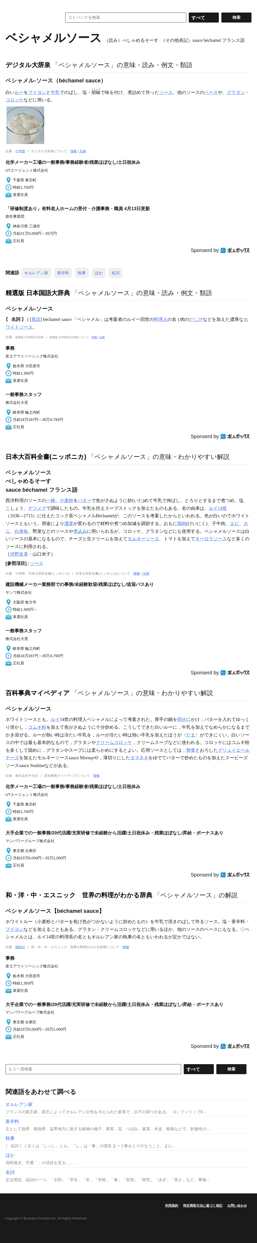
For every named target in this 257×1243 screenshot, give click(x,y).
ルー (19, 92)
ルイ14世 (218, 508)
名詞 (115, 273)
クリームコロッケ (114, 742)
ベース (211, 92)
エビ (234, 523)
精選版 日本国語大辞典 (38, 292)
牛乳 (55, 92)
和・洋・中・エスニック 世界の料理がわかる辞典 (79, 895)
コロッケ (15, 99)
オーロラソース (211, 538)
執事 (82, 273)
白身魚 (21, 531)
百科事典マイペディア (38, 692)
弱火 (181, 719)
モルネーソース (143, 538)
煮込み (80, 531)
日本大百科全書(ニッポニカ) (46, 456)
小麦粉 (66, 500)
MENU (11, 5)
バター (84, 500)
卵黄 (190, 750)
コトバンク (30, 18)
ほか (99, 273)
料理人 (160, 319)
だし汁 (196, 319)
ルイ (55, 719)
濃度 (68, 523)
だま (190, 734)
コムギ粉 (37, 727)
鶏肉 (181, 523)
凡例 (82, 151)
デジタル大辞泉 (28, 64)
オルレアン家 (36, 273)
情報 (73, 151)
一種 (50, 500)
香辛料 (63, 273)
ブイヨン (37, 92)
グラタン (236, 92)
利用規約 (171, 1205)
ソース (166, 92)
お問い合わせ (237, 1205)
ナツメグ (37, 508)
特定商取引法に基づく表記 (202, 1205)
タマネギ (139, 757)
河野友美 (19, 554)
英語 (35, 319)
